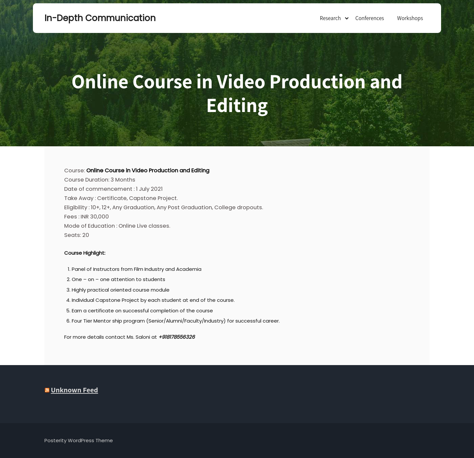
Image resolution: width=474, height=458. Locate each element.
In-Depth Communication (77, 18)
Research (330, 18)
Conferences (369, 18)
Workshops (410, 18)
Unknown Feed (74, 389)
